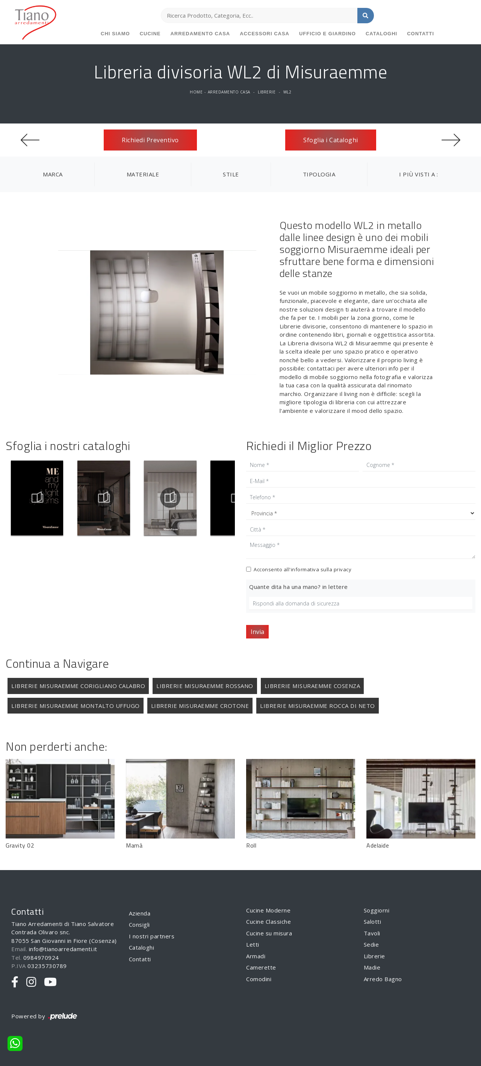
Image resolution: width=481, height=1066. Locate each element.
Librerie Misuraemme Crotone (200, 705)
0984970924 (41, 957)
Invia (257, 632)
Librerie (266, 92)
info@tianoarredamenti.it (63, 949)
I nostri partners (152, 936)
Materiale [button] (143, 174)
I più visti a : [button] (418, 174)
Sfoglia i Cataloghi (330, 140)
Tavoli (372, 933)
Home (196, 92)
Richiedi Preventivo (150, 140)
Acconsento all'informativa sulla (302, 569)
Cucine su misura (269, 933)
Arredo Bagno (383, 979)
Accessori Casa (264, 33)
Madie (372, 967)
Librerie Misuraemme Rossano (204, 686)
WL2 (287, 92)
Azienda (140, 913)
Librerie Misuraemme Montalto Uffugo (75, 705)
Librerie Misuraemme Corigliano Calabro (78, 686)
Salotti (372, 921)
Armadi (255, 956)
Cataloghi (381, 33)
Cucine (150, 33)
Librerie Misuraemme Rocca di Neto (317, 705)
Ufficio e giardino (327, 33)
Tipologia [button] (319, 174)
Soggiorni (377, 910)
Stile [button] (231, 174)
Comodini (258, 979)
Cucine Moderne (268, 910)
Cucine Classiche (268, 921)
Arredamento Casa (200, 33)
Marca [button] (53, 174)
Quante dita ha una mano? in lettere (298, 586)
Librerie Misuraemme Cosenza (312, 686)
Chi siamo (115, 33)
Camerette (261, 967)
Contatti (420, 33)
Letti (252, 944)
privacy (343, 569)
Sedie (371, 944)
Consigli (139, 924)
